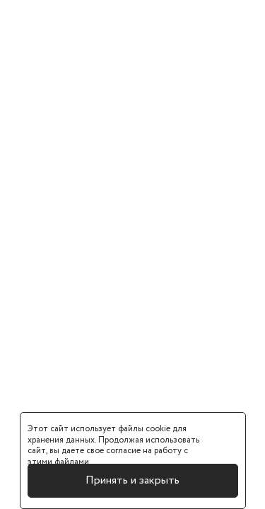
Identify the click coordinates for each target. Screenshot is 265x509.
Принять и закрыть (132, 480)
